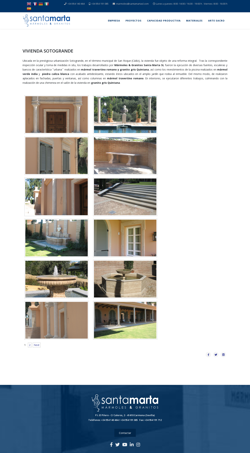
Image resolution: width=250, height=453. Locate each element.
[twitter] (117, 444)
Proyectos (134, 20)
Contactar (125, 433)
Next (36, 345)
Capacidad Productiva (164, 20)
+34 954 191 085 (99, 3)
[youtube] (124, 444)
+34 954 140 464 (76, 3)
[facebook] (111, 444)
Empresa (114, 20)
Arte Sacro (216, 20)
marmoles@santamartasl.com (132, 3)
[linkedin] (132, 444)
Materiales (194, 20)
